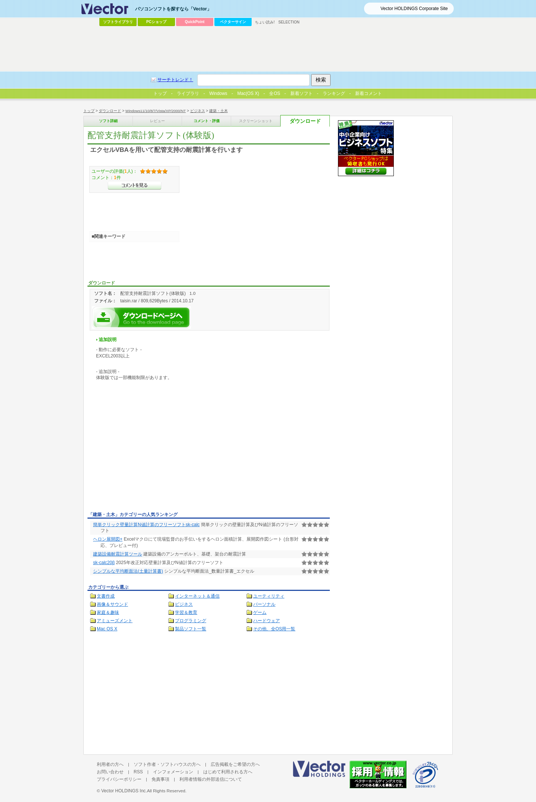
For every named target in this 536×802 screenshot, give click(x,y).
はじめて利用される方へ (227, 771)
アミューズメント (115, 620)
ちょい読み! (265, 22)
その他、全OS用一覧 (274, 628)
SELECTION (289, 22)
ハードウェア (266, 620)
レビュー (157, 121)
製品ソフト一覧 (190, 628)
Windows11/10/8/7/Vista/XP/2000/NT (155, 111)
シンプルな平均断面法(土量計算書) (128, 571)
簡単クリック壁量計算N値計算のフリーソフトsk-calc (146, 524)
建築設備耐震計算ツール (117, 554)
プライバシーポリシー (119, 779)
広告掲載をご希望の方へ (235, 764)
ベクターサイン (233, 22)
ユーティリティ (268, 596)
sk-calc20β (104, 562)
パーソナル (264, 604)
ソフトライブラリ (118, 22)
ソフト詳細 (108, 121)
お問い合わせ (110, 771)
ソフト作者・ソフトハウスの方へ (167, 764)
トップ (89, 111)
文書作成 (106, 596)
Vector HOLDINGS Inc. (124, 790)
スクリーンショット (255, 121)
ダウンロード (110, 111)
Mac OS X (107, 628)
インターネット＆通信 (197, 596)
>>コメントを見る (135, 185)
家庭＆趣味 (108, 612)
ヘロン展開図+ (107, 539)
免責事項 (160, 779)
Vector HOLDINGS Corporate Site (414, 8)
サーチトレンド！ (175, 79)
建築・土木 (218, 111)
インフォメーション (173, 771)
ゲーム (260, 612)
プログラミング (190, 620)
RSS (138, 771)
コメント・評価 (207, 121)
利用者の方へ (110, 764)
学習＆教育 (186, 612)
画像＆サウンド (112, 604)
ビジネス (197, 111)
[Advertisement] (150, 453)
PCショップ (156, 22)
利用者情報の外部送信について (210, 779)
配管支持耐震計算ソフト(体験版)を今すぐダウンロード (141, 317)
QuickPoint (195, 22)
